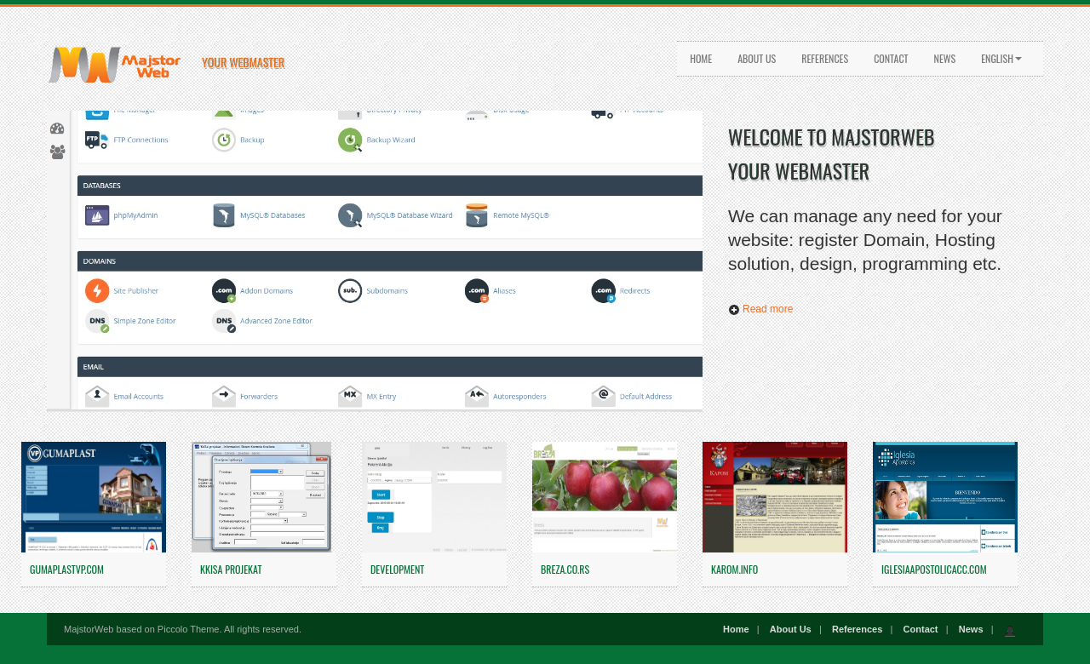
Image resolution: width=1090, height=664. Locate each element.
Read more (760, 309)
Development (397, 569)
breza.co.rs (565, 569)
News (945, 58)
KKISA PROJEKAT (230, 569)
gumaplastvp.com (67, 569)
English (1001, 58)
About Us (756, 58)
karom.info (734, 569)
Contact (891, 58)
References (824, 58)
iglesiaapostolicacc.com (934, 569)
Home (701, 58)
